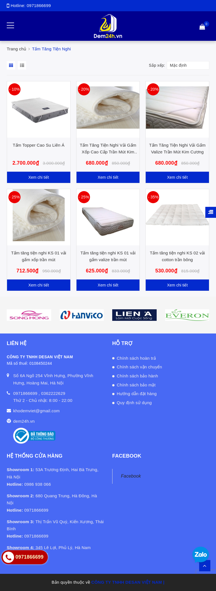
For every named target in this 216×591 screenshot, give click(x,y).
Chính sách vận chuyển (139, 366)
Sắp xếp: (157, 65)
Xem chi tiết (38, 177)
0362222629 (53, 393)
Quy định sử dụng (134, 402)
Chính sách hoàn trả (136, 358)
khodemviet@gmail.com (36, 410)
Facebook (131, 476)
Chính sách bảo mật (136, 384)
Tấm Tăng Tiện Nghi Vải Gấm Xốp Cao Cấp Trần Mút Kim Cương (108, 152)
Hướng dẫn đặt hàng (137, 393)
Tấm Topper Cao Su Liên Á (38, 145)
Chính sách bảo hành (137, 375)
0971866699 (39, 5)
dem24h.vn (24, 421)
